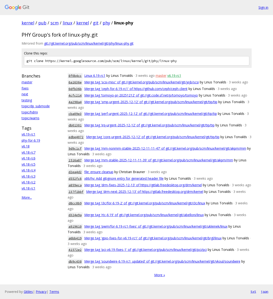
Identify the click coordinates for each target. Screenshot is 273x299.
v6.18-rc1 (28, 188)
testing (27, 100)
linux (67, 23)
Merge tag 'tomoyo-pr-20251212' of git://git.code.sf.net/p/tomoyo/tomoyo (141, 95)
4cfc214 (75, 95)
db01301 (75, 125)
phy (106, 23)
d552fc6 (75, 179)
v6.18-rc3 (28, 176)
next (25, 94)
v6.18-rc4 (28, 170)
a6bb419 (75, 238)
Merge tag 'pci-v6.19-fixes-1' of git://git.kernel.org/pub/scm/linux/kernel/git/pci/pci (145, 249)
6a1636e (75, 82)
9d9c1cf (75, 149)
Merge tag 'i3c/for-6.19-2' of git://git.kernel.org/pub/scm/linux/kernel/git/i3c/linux (144, 203)
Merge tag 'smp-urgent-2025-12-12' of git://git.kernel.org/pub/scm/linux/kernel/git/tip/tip (150, 102)
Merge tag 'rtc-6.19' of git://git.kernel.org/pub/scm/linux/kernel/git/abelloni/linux (144, 215)
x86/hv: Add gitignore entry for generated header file (124, 178)
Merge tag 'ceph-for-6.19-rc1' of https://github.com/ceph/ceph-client (136, 88)
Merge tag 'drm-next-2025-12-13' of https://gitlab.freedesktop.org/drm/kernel (144, 191)
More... (27, 197)
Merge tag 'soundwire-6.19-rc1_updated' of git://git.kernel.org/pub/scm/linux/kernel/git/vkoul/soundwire (162, 261)
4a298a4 (75, 102)
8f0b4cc (75, 76)
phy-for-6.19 (31, 140)
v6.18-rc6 (28, 158)
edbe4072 (76, 137)
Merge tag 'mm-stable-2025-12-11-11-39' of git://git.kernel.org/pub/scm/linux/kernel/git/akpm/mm (158, 160)
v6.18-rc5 (28, 164)
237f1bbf (76, 192)
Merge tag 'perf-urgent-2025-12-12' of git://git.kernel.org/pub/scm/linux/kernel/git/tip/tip (150, 113)
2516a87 (75, 160)
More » (159, 275)
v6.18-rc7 (28, 152)
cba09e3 (75, 114)
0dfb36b (75, 89)
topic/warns (30, 118)
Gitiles (28, 291)
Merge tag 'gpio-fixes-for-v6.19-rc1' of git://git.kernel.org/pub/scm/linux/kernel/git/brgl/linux (153, 238)
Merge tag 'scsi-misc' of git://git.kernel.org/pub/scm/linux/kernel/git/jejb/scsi (141, 82)
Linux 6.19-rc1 (94, 75)
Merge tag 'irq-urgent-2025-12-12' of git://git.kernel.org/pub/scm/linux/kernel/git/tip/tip (149, 125)
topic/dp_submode (36, 106)
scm (54, 23)
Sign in (263, 7)
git (96, 23)
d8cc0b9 (75, 203)
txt (253, 291)
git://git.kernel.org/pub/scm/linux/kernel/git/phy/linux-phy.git (89, 43)
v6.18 (26, 146)
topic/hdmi (30, 112)
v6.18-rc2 (28, 182)
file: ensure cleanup (98, 172)
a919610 (75, 227)
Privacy (41, 291)
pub (42, 23)
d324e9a (75, 215)
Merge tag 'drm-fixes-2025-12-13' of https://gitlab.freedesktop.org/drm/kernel (143, 185)
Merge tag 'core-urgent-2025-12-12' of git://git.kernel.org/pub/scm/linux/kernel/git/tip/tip (152, 137)
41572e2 (75, 250)
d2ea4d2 (75, 172)
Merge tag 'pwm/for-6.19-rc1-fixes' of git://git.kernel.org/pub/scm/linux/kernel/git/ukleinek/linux (155, 226)
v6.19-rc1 (28, 134)
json (264, 291)
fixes (25, 88)
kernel (28, 23)
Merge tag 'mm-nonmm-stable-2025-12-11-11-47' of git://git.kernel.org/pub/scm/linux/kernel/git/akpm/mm (165, 148)
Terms (54, 291)
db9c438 (75, 262)
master (27, 82)
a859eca (75, 185)
